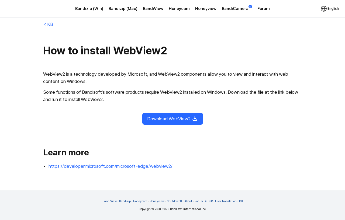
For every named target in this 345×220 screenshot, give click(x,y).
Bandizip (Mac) (123, 8)
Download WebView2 (172, 119)
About (188, 201)
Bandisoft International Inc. (188, 209)
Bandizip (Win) (89, 8)
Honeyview (205, 8)
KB (241, 201)
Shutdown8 (174, 201)
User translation (226, 201)
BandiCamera (237, 8)
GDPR (209, 201)
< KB (48, 24)
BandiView (153, 8)
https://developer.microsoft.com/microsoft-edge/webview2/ (110, 166)
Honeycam (179, 8)
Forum (263, 8)
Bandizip (125, 201)
